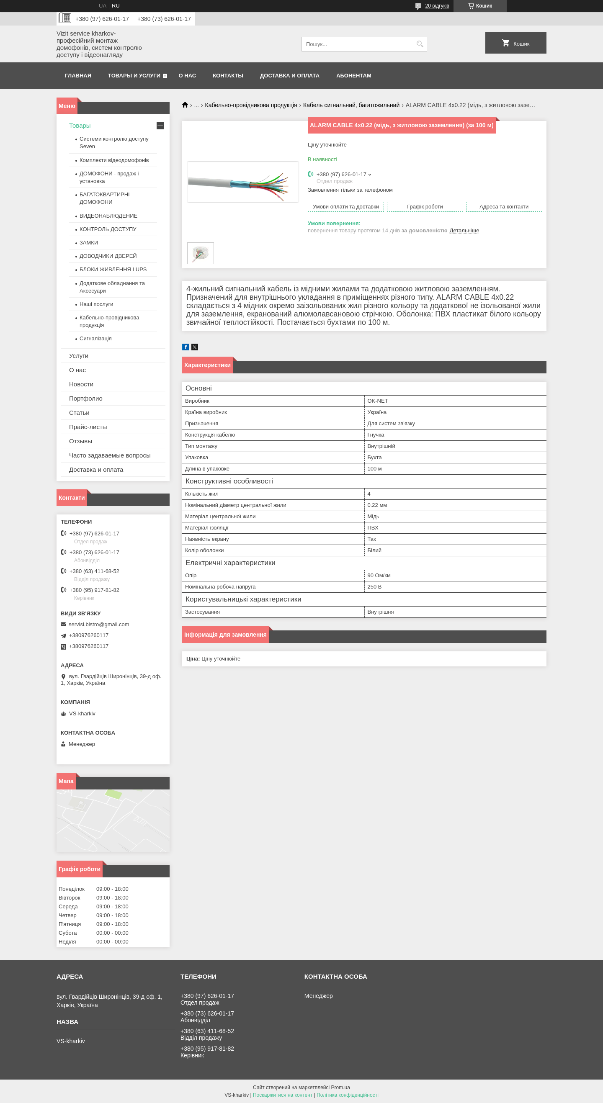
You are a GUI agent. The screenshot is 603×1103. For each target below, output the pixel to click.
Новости (81, 384)
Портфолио (86, 398)
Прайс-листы (88, 426)
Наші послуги (96, 304)
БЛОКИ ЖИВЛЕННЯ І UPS (113, 269)
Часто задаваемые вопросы (110, 455)
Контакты (228, 75)
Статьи (79, 412)
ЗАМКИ (89, 242)
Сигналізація (96, 338)
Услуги (78, 355)
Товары (80, 125)
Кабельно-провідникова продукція (251, 105)
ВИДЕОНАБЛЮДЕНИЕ (108, 216)
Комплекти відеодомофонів (114, 160)
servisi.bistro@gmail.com (99, 624)
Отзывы (80, 441)
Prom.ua (340, 1087)
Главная (78, 75)
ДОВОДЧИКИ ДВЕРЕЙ (108, 256)
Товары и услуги (134, 75)
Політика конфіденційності (348, 1095)
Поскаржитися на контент (282, 1095)
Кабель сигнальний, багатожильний (351, 105)
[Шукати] (419, 44)
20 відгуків (437, 6)
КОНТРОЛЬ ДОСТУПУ (108, 229)
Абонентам (353, 75)
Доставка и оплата (290, 75)
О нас (187, 75)
